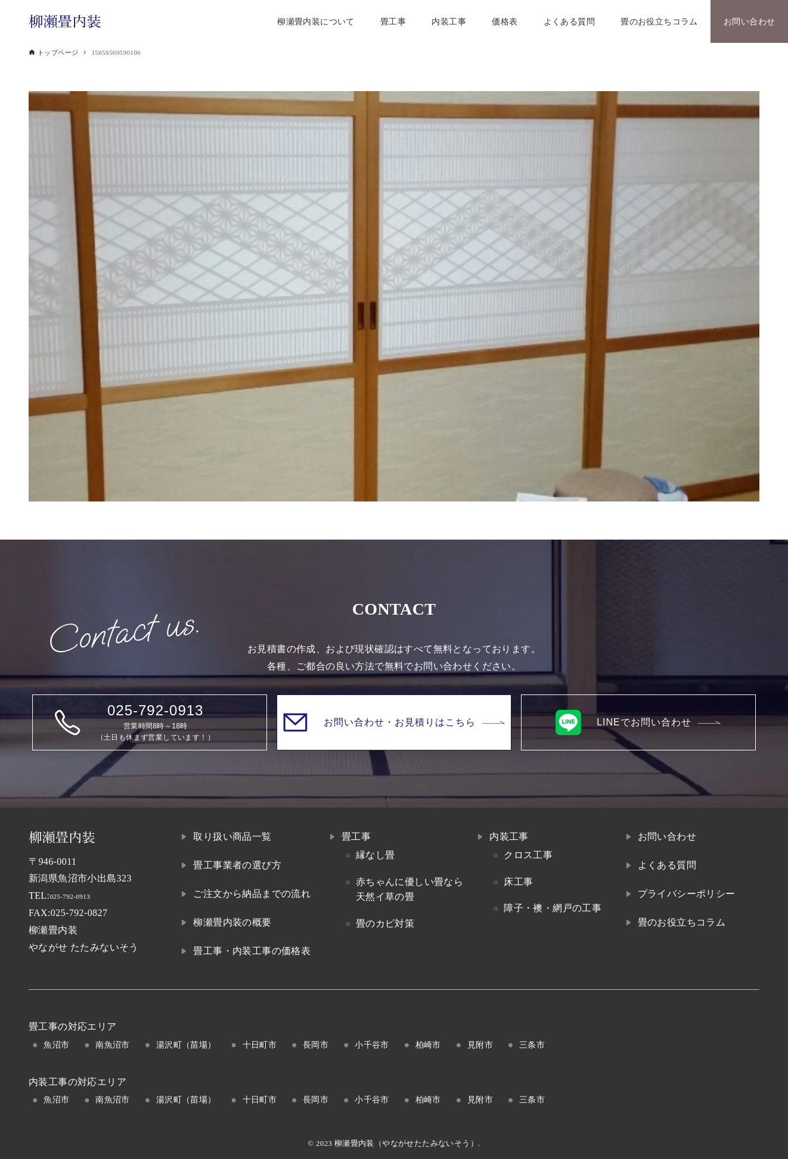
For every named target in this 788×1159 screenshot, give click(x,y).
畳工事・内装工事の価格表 (252, 951)
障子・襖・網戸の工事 (552, 908)
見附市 (480, 1044)
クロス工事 (528, 855)
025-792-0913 (77, 895)
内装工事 (509, 836)
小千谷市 (372, 1044)
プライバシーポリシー (687, 894)
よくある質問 (667, 865)
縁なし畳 (375, 855)
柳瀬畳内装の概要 (232, 922)
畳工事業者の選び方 (237, 865)
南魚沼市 (112, 1044)
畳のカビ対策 (385, 923)
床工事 (518, 882)
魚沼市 (56, 1044)
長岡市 (315, 1044)
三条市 (532, 1044)
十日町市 (260, 1044)
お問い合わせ (667, 836)
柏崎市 (428, 1044)
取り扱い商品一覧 (232, 836)
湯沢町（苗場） (186, 1044)
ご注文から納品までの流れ (252, 894)
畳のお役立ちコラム (682, 922)
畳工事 (356, 836)
